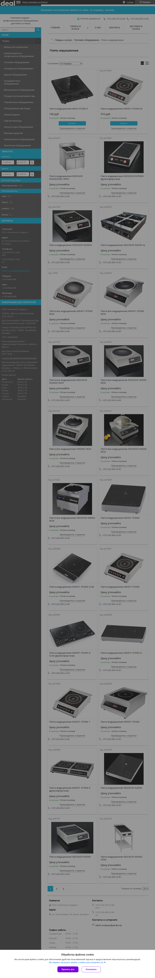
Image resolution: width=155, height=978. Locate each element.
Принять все (68, 969)
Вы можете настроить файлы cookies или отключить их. (76, 962)
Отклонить (91, 969)
